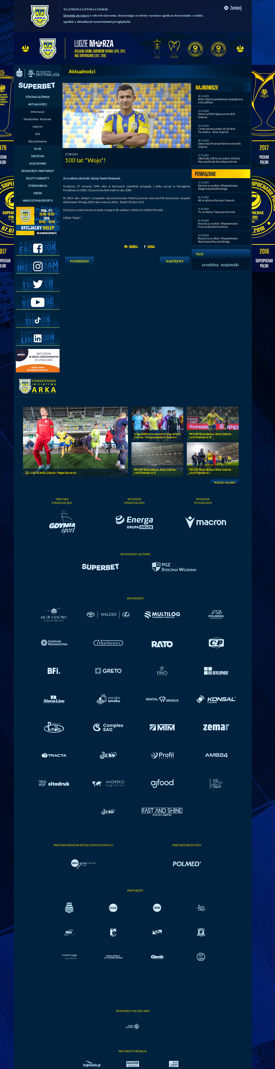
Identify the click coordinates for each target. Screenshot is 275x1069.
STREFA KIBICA (37, 185)
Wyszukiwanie (37, 141)
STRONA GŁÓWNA (37, 96)
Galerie (37, 126)
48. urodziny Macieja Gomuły (216, 200)
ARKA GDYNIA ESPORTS (38, 200)
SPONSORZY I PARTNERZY (37, 170)
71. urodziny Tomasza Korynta (216, 211)
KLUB (37, 148)
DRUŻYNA (37, 156)
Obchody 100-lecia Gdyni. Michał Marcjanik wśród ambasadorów (219, 160)
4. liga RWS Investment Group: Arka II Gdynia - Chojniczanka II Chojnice (157, 435)
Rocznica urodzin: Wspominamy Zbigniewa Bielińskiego (218, 187)
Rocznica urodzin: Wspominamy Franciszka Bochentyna (218, 225)
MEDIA (37, 193)
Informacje (37, 111)
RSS (37, 133)
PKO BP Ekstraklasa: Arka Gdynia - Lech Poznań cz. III (211, 435)
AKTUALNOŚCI (37, 104)
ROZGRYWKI (37, 163)
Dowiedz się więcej (76, 15)
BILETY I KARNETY (37, 178)
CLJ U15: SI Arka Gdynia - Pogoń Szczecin (50, 472)
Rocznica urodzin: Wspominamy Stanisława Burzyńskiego (218, 240)
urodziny (210, 264)
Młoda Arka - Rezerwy (37, 119)
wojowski (230, 264)
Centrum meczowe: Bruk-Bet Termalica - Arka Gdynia (216, 130)
